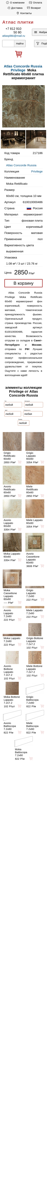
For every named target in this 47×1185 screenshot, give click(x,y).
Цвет (6, 410)
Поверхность (27, 410)
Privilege (18, 70)
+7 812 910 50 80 (13, 30)
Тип (5, 401)
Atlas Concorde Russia (21, 165)
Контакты (23, 13)
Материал (27, 401)
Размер (20, 419)
